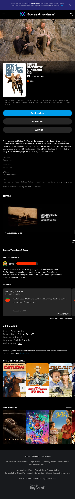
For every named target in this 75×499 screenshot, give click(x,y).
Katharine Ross (34, 182)
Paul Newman (8, 182)
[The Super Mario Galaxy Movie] (37, 427)
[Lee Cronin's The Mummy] (14, 427)
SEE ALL (69, 407)
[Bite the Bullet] (60, 380)
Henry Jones (67, 182)
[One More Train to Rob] (37, 380)
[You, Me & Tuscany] (60, 427)
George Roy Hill (9, 160)
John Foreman (8, 167)
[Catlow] (14, 380)
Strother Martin (47, 182)
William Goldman (10, 174)
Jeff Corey (57, 182)
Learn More (25, 353)
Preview (37, 121)
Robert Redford (21, 182)
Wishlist (37, 129)
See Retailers (37, 113)
